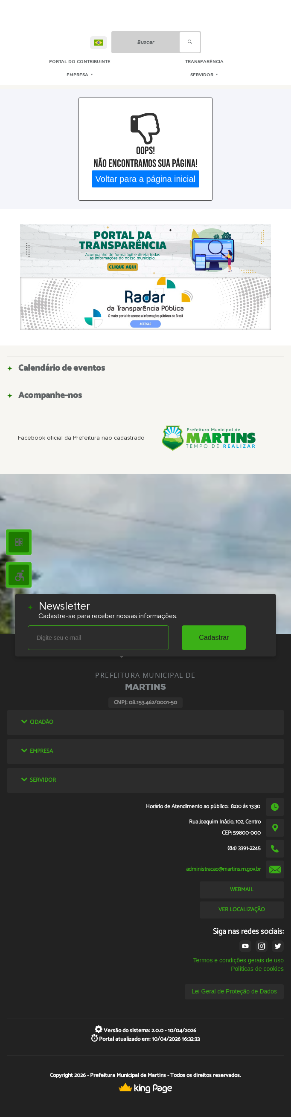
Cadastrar (214, 637)
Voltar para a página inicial (146, 178)
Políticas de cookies (257, 968)
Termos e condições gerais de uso (238, 960)
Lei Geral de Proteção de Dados (234, 991)
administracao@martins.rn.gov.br (223, 869)
